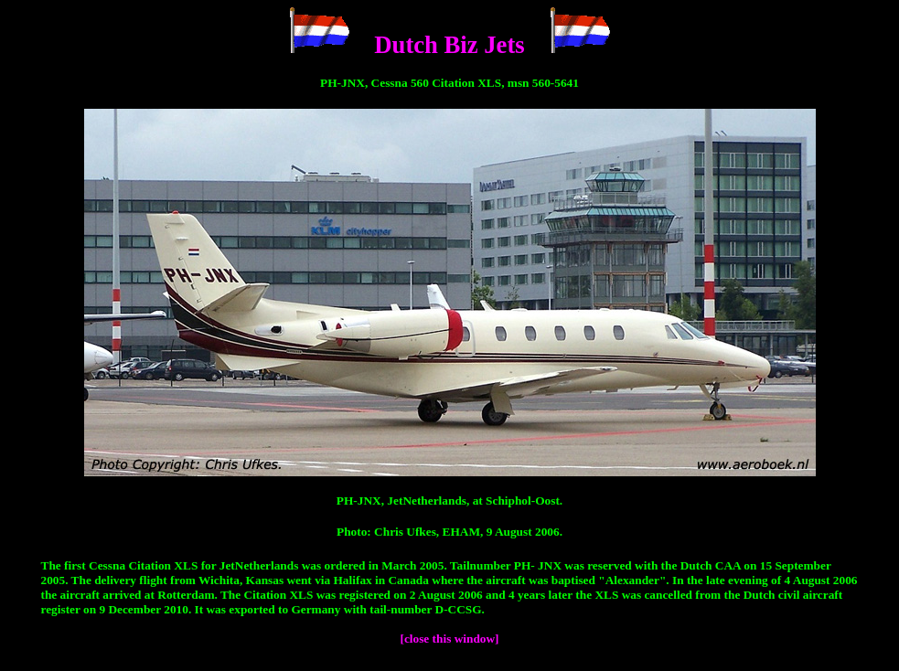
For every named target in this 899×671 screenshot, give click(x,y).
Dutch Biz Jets (449, 45)
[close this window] (449, 638)
